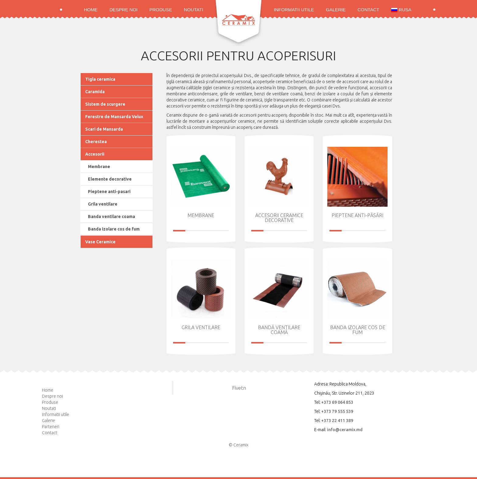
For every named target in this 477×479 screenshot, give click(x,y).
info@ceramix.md (345, 429)
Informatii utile (294, 9)
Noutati (193, 9)
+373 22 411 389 (337, 420)
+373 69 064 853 (337, 402)
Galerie (336, 9)
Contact (368, 9)
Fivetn (239, 388)
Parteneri (50, 426)
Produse (160, 9)
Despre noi (124, 9)
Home (91, 9)
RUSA (401, 9)
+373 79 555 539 (337, 411)
